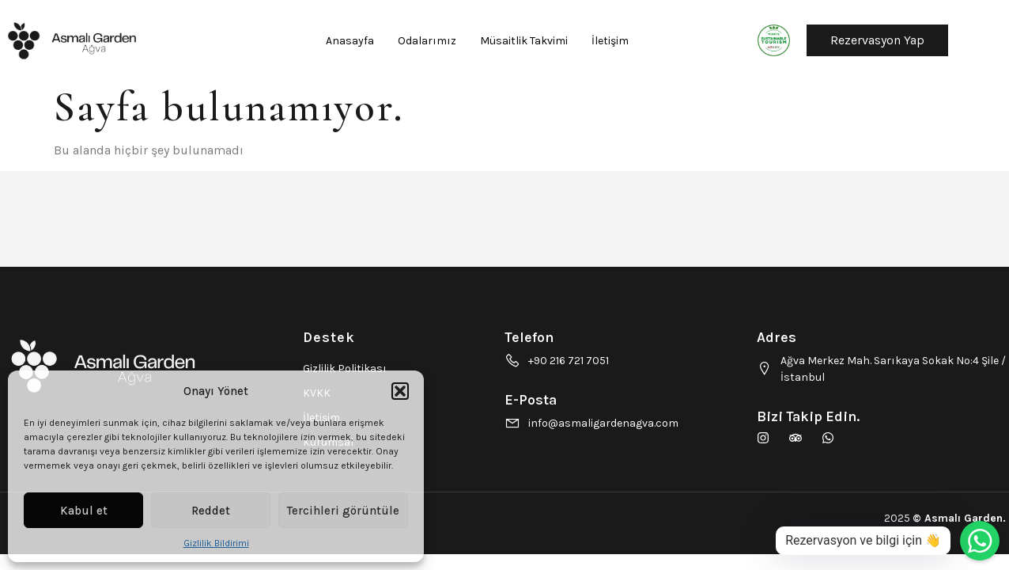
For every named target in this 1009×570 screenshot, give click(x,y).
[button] (400, 391)
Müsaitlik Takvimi (524, 41)
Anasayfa (350, 41)
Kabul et (84, 511)
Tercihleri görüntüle (343, 511)
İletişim (610, 41)
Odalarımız (427, 41)
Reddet (210, 511)
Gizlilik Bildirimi (216, 543)
